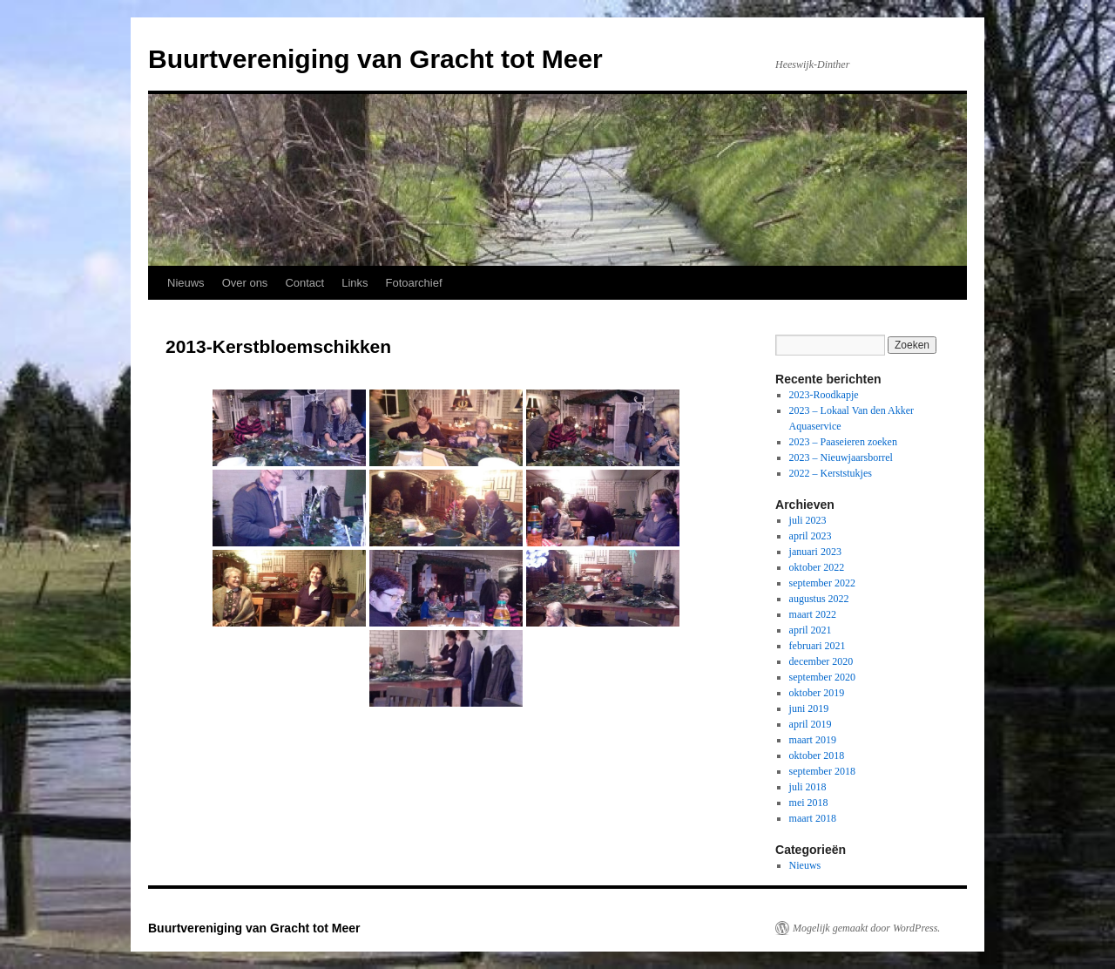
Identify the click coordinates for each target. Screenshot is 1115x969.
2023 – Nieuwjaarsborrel (841, 457)
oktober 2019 (817, 693)
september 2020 (822, 677)
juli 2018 (808, 787)
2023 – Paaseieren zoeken (843, 442)
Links (354, 282)
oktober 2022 (817, 567)
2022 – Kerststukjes (830, 473)
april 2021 (810, 630)
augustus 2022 (819, 599)
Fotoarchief (414, 282)
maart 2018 (812, 818)
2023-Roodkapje (824, 395)
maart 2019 (812, 740)
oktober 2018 (817, 755)
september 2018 (822, 771)
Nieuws (186, 282)
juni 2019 (809, 708)
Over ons (245, 282)
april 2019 (810, 724)
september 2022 (822, 583)
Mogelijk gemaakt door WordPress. (866, 928)
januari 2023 (815, 551)
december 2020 (821, 661)
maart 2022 (812, 614)
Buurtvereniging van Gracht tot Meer (375, 58)
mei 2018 (808, 802)
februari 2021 (817, 646)
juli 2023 (808, 520)
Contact (304, 282)
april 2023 (810, 536)
